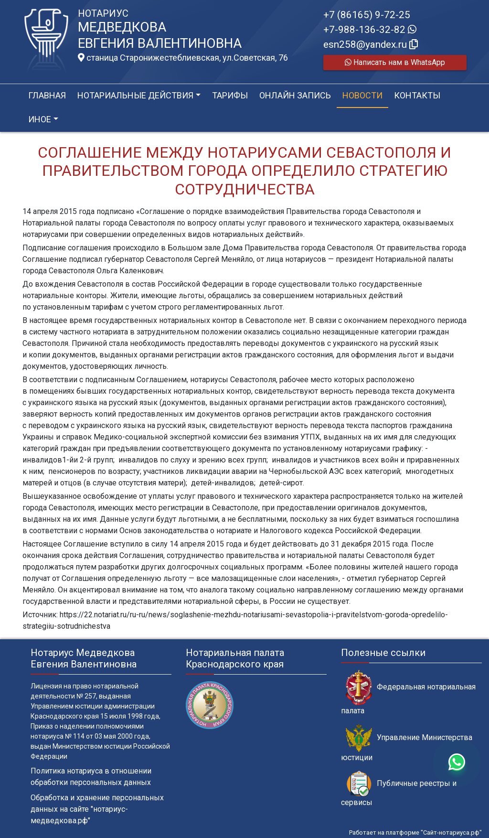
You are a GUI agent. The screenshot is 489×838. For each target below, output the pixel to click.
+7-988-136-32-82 (369, 29)
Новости (362, 95)
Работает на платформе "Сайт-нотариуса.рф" (415, 832)
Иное (39, 119)
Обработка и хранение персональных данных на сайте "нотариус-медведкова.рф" (97, 809)
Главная (47, 95)
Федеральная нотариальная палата (408, 692)
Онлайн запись (295, 95)
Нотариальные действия (135, 95)
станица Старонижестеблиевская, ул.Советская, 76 (183, 58)
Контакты (417, 95)
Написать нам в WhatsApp (395, 62)
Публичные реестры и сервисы (399, 789)
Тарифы (230, 95)
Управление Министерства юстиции (406, 743)
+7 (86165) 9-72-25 (366, 15)
